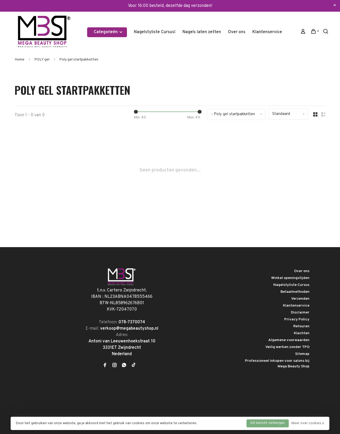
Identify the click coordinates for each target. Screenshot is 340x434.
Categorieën (108, 32)
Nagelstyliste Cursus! (155, 32)
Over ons (236, 32)
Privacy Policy (296, 319)
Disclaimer (300, 312)
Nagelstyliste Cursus (291, 285)
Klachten (301, 333)
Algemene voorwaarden (288, 340)
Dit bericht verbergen (267, 423)
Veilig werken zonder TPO (287, 347)
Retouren (301, 326)
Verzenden (300, 299)
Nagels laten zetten (201, 32)
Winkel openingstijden (290, 278)
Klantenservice (267, 32)
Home (19, 59)
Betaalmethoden (294, 292)
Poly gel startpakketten (78, 59)
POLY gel (41, 59)
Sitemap (302, 354)
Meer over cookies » (307, 423)
